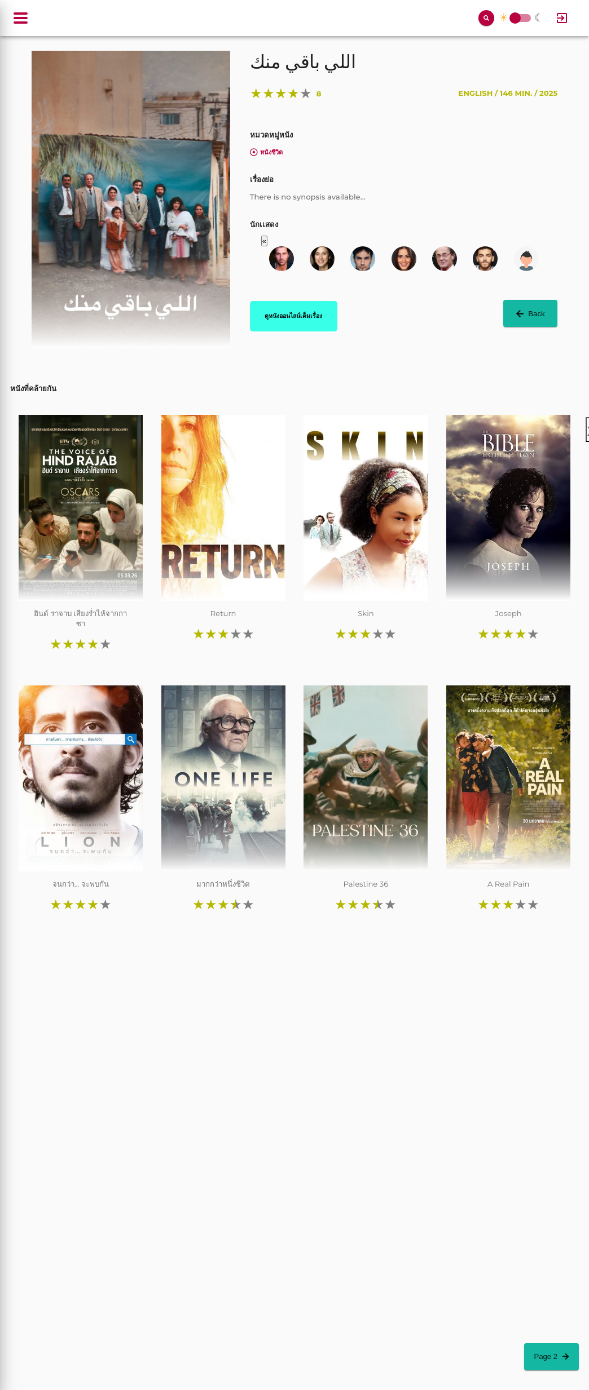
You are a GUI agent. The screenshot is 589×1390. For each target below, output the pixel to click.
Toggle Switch (515, 18)
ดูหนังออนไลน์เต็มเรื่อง (293, 315)
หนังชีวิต (266, 152)
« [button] (264, 241)
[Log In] (561, 18)
